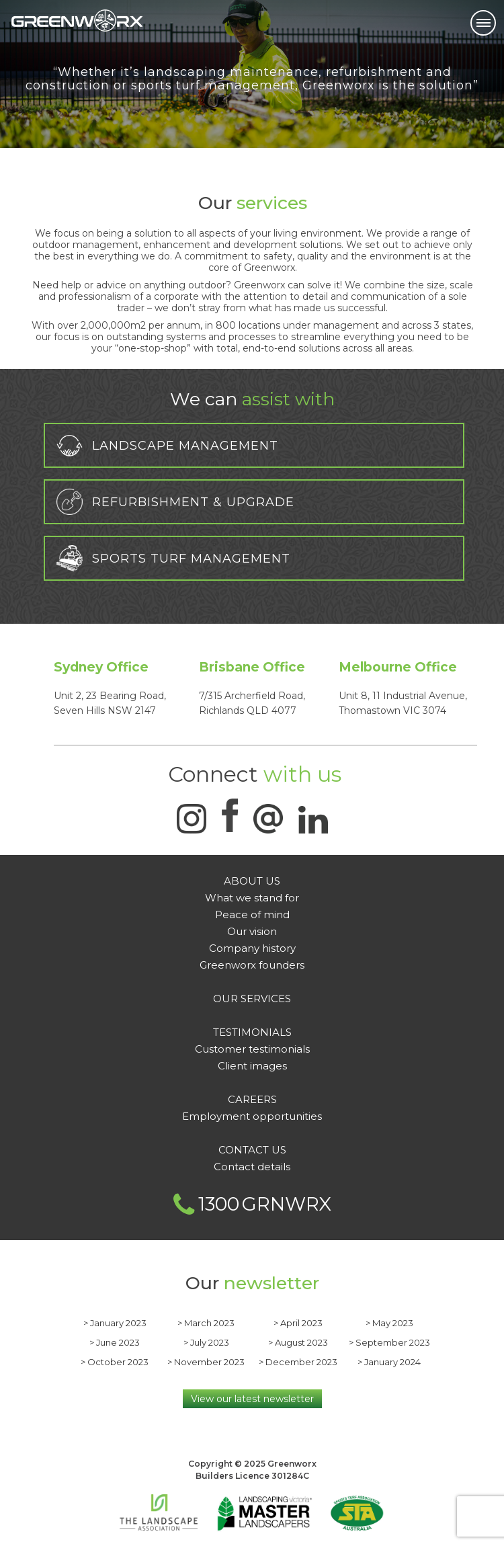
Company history (252, 948)
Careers (252, 1099)
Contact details (252, 1166)
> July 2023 (206, 1342)
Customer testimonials (252, 1049)
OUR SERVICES (252, 998)
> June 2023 (114, 1342)
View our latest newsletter (252, 1399)
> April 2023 (298, 1322)
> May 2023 (389, 1322)
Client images (252, 1065)
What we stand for (252, 897)
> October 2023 (115, 1361)
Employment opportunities (252, 1116)
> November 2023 (206, 1361)
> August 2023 (298, 1342)
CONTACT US (252, 1149)
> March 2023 (206, 1322)
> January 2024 (389, 1361)
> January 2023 (114, 1322)
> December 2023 (298, 1361)
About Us (252, 880)
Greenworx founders (252, 965)
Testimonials (252, 1032)
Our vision (252, 931)
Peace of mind (252, 914)
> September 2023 (389, 1342)
